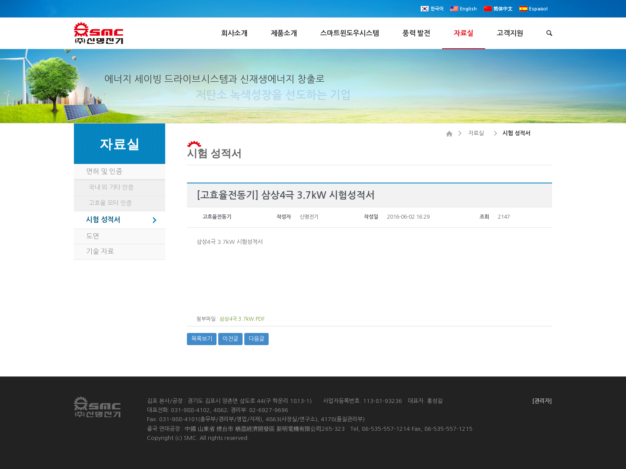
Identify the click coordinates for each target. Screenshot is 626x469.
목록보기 (201, 339)
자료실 (476, 133)
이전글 (230, 339)
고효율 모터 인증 (110, 203)
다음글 (256, 339)
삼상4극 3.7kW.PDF (242, 319)
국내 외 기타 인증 (111, 187)
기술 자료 (100, 251)
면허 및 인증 (104, 171)
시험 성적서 (214, 153)
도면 (92, 236)
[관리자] (542, 401)
